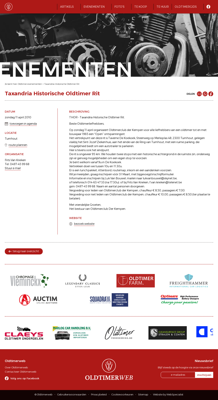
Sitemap (143, 394)
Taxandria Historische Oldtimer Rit (61, 84)
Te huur (163, 6)
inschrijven (204, 374)
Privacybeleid (99, 394)
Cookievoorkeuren (122, 394)
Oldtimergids (186, 6)
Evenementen (94, 6)
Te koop (140, 6)
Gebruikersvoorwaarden (71, 394)
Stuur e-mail (13, 168)
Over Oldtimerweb (16, 367)
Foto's (119, 6)
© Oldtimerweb (43, 394)
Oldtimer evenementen (30, 84)
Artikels (67, 6)
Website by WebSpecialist (168, 394)
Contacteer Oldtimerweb (20, 371)
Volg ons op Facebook (24, 378)
